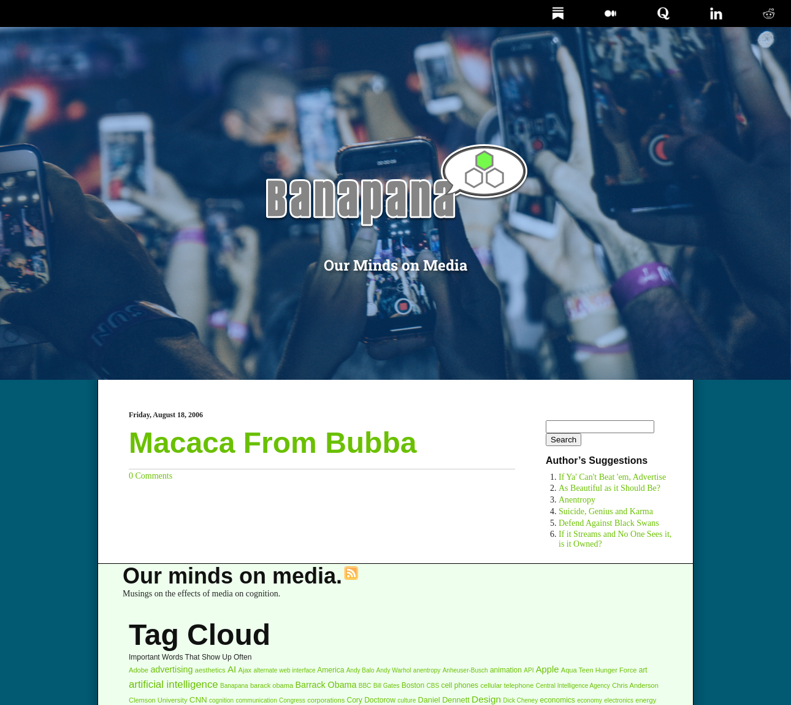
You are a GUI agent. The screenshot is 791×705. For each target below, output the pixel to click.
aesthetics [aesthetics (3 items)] (210, 670)
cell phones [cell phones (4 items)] (459, 685)
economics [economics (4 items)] (557, 700)
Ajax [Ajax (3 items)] (245, 670)
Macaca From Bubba (272, 442)
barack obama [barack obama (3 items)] (271, 685)
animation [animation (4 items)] (506, 670)
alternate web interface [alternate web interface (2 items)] (284, 670)
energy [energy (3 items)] (645, 700)
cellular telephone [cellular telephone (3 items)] (506, 685)
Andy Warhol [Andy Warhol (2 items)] (393, 670)
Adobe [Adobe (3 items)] (138, 670)
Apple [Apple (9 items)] (547, 669)
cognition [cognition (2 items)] (221, 700)
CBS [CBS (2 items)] (433, 685)
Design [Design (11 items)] (486, 699)
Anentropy (577, 499)
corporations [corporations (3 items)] (326, 700)
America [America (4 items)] (330, 670)
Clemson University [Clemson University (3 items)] (158, 700)
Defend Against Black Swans (609, 523)
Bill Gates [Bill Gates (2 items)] (386, 685)
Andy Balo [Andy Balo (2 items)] (360, 670)
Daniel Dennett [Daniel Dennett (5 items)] (444, 699)
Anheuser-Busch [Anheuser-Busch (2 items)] (465, 670)
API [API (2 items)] (528, 670)
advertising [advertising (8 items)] (171, 669)
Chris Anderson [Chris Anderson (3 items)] (635, 685)
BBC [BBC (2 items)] (365, 685)
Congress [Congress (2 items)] (292, 700)
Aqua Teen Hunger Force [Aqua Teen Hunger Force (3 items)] (599, 670)
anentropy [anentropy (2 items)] (426, 670)
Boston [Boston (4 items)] (413, 685)
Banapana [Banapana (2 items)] (234, 685)
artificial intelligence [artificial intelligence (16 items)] (173, 684)
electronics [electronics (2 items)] (618, 700)
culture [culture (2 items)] (406, 700)
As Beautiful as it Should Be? (609, 488)
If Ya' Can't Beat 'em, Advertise (612, 477)
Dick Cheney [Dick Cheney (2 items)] (520, 700)
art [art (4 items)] (643, 670)
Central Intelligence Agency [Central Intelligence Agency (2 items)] (573, 685)
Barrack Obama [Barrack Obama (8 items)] (326, 685)
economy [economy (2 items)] (589, 700)
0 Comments (150, 475)
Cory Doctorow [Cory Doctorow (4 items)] (371, 700)
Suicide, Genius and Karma (606, 511)
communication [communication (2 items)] (256, 700)
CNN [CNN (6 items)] (198, 699)
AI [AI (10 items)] (231, 669)
